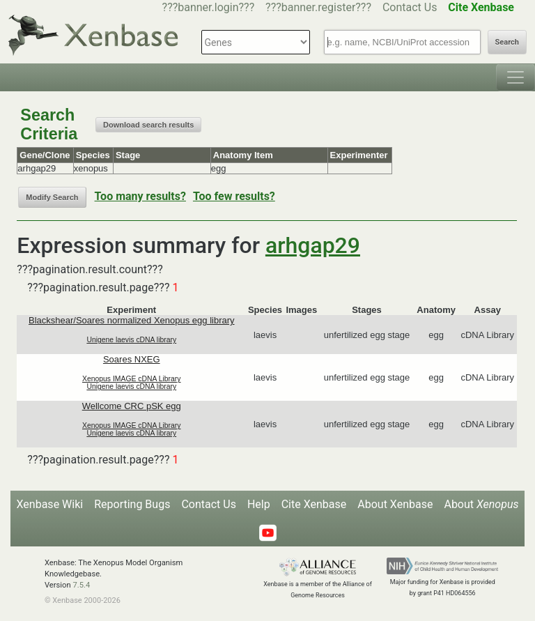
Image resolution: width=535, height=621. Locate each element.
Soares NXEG (131, 359)
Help (258, 504)
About (481, 504)
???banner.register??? (318, 7)
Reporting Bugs (132, 504)
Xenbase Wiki (50, 504)
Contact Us (409, 7)
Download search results (148, 125)
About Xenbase (395, 504)
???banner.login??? (208, 7)
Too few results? (234, 196)
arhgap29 (312, 245)
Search (507, 42)
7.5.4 (81, 585)
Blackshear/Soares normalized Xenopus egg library (132, 320)
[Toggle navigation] (515, 77)
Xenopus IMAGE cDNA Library (131, 379)
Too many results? (140, 196)
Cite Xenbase (314, 504)
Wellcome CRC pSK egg (131, 406)
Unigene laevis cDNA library (131, 340)
